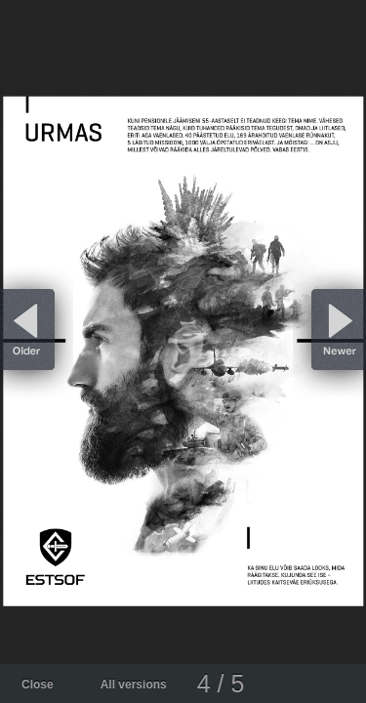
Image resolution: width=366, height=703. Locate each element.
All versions (134, 684)
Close (37, 684)
